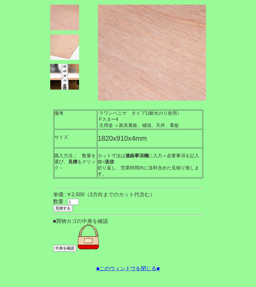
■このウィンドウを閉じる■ (128, 268)
